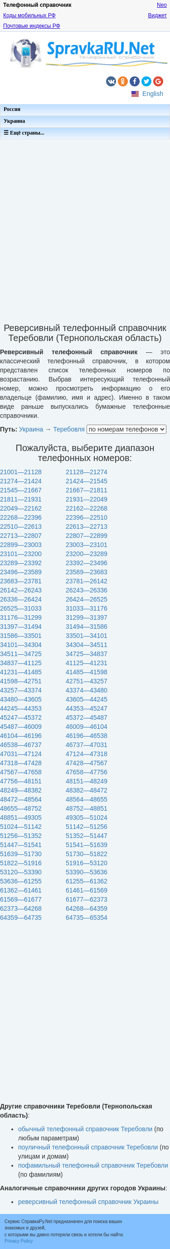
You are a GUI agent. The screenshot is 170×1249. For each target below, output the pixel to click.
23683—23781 (21, 581)
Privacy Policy (19, 1241)
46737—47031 (86, 744)
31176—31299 (21, 617)
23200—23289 (86, 553)
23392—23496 (86, 563)
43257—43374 (21, 690)
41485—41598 (86, 672)
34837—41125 (21, 663)
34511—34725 (21, 653)
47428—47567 (86, 763)
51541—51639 (86, 844)
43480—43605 (21, 699)
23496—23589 (21, 572)
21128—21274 (86, 472)
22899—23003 (21, 544)
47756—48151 (21, 781)
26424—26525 (86, 599)
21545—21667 (21, 490)
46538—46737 (21, 744)
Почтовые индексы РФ (31, 26)
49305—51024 (86, 817)
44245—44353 (21, 708)
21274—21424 (21, 481)
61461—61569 (86, 890)
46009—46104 (86, 726)
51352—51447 (86, 835)
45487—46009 (21, 726)
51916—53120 (86, 863)
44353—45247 (86, 708)
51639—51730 (21, 854)
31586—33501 (21, 635)
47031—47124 (21, 753)
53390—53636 (86, 872)
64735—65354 (86, 917)
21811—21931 (21, 499)
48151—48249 (86, 781)
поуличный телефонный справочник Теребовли (88, 1147)
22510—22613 (21, 526)
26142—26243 (21, 590)
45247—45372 (21, 717)
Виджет (157, 15)
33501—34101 (86, 635)
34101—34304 (21, 644)
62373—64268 (21, 908)
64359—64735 (21, 917)
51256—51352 (21, 835)
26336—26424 (21, 599)
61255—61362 (86, 881)
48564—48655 (86, 799)
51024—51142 (21, 826)
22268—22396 (21, 517)
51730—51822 (86, 854)
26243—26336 (86, 590)
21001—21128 (21, 472)
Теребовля (69, 429)
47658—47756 (86, 772)
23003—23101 (86, 544)
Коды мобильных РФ (29, 15)
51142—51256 (86, 826)
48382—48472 (86, 790)
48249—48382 (21, 790)
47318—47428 (21, 763)
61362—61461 (21, 890)
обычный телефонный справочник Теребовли (85, 1129)
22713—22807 (21, 535)
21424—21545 (86, 481)
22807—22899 (86, 535)
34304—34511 (86, 644)
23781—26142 (86, 581)
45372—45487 (86, 717)
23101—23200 (21, 553)
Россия (12, 109)
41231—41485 (21, 672)
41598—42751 (21, 681)
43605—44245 (86, 699)
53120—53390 (21, 872)
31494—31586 (86, 626)
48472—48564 (21, 799)
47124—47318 (86, 753)
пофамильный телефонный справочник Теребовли (93, 1165)
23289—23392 (21, 563)
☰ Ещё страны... (24, 133)
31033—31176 (86, 608)
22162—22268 (86, 508)
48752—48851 (86, 808)
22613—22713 (86, 526)
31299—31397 (86, 617)
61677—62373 (86, 899)
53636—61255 (21, 881)
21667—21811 (86, 490)
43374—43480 (86, 690)
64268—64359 (86, 908)
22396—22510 (86, 517)
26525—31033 (21, 608)
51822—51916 (21, 863)
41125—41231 (86, 663)
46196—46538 (86, 735)
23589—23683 (86, 572)
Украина (14, 121)
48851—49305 (21, 817)
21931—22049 (86, 499)
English (152, 93)
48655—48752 (21, 808)
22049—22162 (21, 508)
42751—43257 (86, 681)
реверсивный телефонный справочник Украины (88, 1201)
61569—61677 (21, 899)
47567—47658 (21, 772)
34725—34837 (86, 653)
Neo (162, 5)
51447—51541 (21, 844)
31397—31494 (21, 626)
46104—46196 (21, 735)
